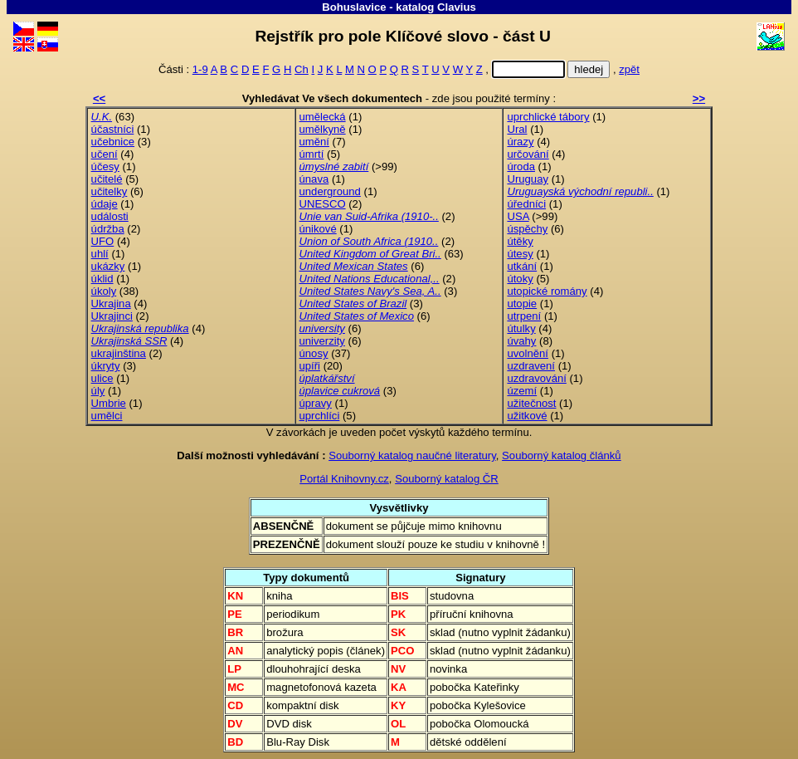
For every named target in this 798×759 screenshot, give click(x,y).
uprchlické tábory (548, 116)
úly (98, 390)
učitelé (107, 179)
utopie (522, 303)
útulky (521, 328)
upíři (310, 366)
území (522, 390)
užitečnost (531, 403)
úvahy (521, 341)
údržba (107, 229)
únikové (318, 229)
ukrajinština (118, 353)
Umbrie (108, 403)
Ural (517, 129)
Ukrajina (111, 303)
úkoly (104, 291)
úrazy (520, 141)
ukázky (108, 266)
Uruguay (527, 179)
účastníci (112, 129)
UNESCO (322, 204)
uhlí (100, 253)
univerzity (322, 341)
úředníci (526, 204)
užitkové (527, 415)
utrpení (524, 316)
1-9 (200, 69)
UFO (102, 241)
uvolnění (527, 353)
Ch (301, 69)
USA (517, 216)
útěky (520, 241)
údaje (104, 204)
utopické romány (546, 291)
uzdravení (531, 366)
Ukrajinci (112, 316)
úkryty (105, 366)
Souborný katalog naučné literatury (412, 455)
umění (314, 141)
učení (104, 154)
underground (330, 191)
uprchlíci (319, 415)
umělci (107, 415)
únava (314, 179)
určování (527, 154)
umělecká (322, 116)
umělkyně (322, 129)
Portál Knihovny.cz (344, 479)
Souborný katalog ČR (447, 479)
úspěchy (527, 229)
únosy (313, 353)
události (110, 216)
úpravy (315, 403)
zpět (629, 69)
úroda (521, 166)
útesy (520, 253)
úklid (102, 278)
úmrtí (311, 154)
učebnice (112, 141)
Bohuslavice (354, 7)
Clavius (456, 7)
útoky (520, 278)
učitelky (109, 191)
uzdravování (536, 378)
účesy (105, 166)
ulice (102, 378)
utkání (522, 266)
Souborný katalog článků (561, 455)
